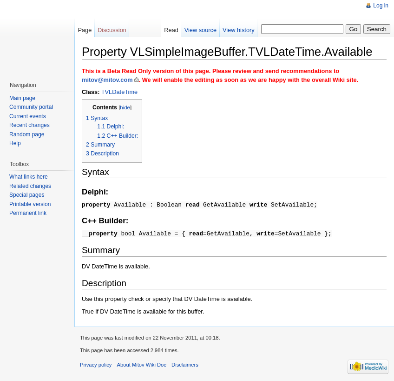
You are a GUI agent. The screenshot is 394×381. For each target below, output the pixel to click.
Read (171, 30)
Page (85, 30)
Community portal (31, 107)
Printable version (30, 204)
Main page (22, 98)
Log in (380, 5)
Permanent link (27, 213)
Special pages (26, 195)
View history (239, 30)
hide (125, 107)
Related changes (30, 186)
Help (15, 143)
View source (200, 30)
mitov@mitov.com (107, 79)
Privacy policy (96, 363)
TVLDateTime (119, 91)
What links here (28, 177)
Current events (27, 116)
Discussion (112, 30)
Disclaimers (184, 363)
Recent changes (29, 125)
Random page (26, 134)
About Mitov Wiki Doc (141, 363)
